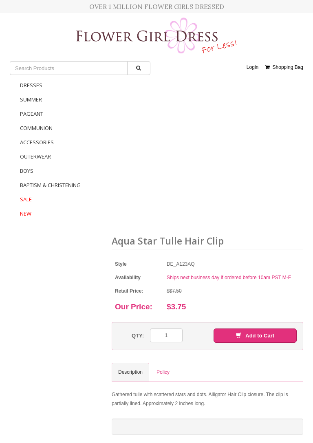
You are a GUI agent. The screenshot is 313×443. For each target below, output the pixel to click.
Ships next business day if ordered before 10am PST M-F (229, 277)
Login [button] (252, 67)
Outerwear (35, 156)
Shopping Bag (284, 67)
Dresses (31, 85)
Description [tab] (130, 372)
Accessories (37, 142)
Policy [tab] (163, 372)
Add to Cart (255, 336)
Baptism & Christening (50, 185)
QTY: (138, 336)
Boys (26, 170)
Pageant (31, 113)
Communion (36, 128)
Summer (31, 99)
